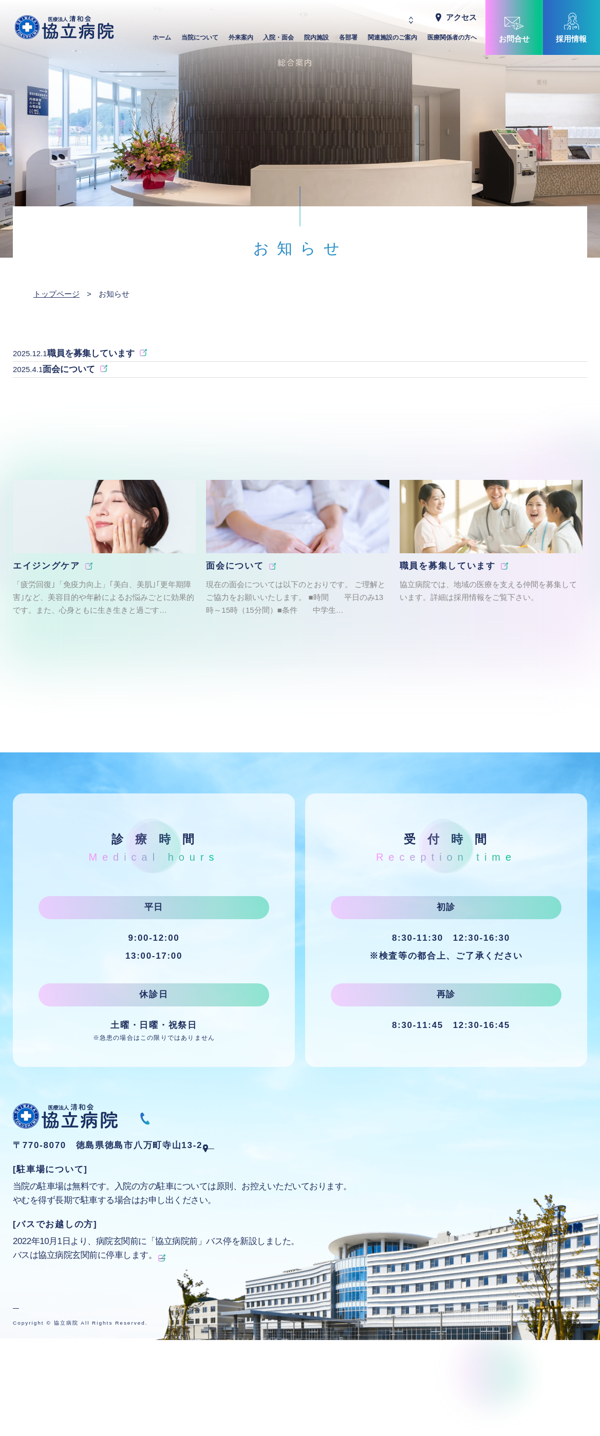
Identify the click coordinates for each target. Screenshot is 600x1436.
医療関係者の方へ (452, 40)
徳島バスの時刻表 (193, 1306)
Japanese (383, 17)
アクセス (461, 17)
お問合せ (514, 38)
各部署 (348, 40)
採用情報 (571, 38)
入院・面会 (278, 40)
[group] (104, 599)
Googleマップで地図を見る (276, 1196)
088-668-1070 (210, 1166)
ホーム (162, 40)
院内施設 (316, 40)
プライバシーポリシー (52, 1357)
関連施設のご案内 (392, 40)
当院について (199, 40)
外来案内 (241, 40)
